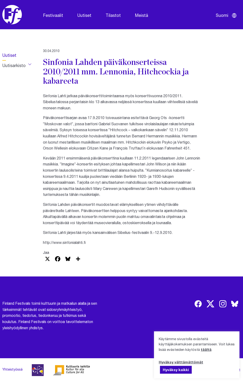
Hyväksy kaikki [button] (176, 369)
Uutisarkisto (14, 65)
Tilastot (113, 15)
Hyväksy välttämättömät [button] (181, 362)
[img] (198, 303)
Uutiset (84, 15)
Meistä (141, 15)
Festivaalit (53, 15)
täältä (206, 349)
